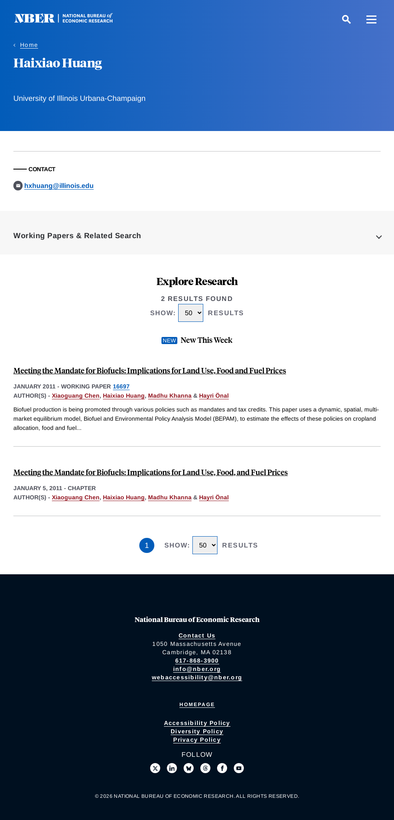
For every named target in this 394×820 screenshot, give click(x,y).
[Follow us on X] (155, 768)
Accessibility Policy (197, 723)
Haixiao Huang (124, 395)
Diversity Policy (197, 731)
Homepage (197, 704)
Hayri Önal (214, 395)
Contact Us (197, 635)
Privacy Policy (197, 739)
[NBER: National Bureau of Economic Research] (70, 20)
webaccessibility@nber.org (197, 677)
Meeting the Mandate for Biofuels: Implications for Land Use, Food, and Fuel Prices (150, 472)
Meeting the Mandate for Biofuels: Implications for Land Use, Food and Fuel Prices (149, 370)
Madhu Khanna (170, 395)
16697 (121, 386)
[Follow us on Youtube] (239, 768)
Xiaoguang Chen (76, 395)
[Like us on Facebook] (222, 768)
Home (29, 44)
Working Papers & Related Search (77, 235)
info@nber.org (197, 669)
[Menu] (371, 19)
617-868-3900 (197, 660)
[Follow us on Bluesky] (189, 768)
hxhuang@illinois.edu (59, 185)
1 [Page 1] (147, 545)
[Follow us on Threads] (205, 768)
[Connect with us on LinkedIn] (172, 768)
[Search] (346, 19)
